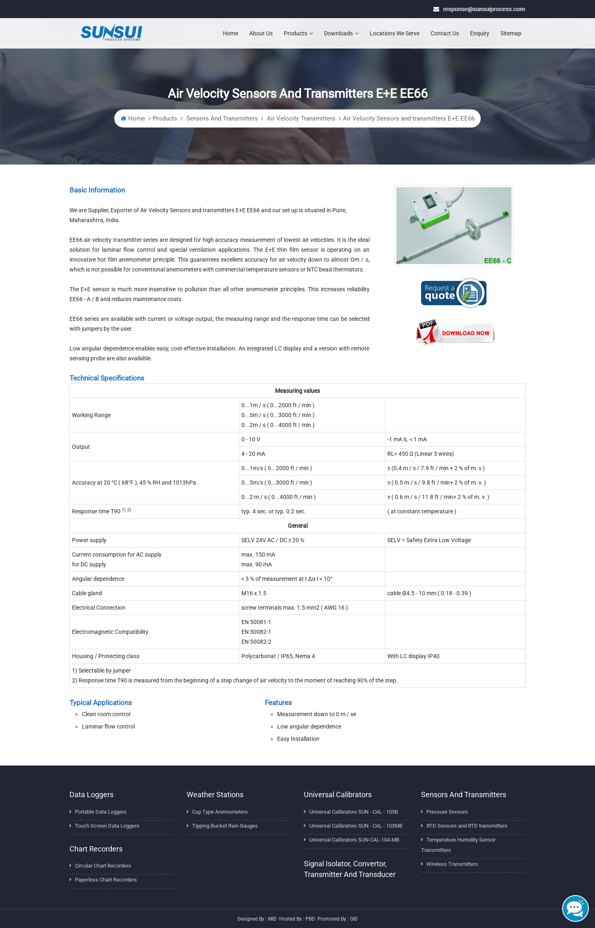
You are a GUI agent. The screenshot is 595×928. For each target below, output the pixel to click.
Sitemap (510, 33)
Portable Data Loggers (101, 812)
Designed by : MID (257, 919)
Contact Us (445, 33)
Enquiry (479, 33)
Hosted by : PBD (297, 919)
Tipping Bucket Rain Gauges (225, 826)
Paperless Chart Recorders (106, 880)
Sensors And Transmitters (221, 118)
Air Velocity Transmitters (300, 118)
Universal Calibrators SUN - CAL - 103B (353, 812)
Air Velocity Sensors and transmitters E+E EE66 (409, 118)
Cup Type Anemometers (220, 812)
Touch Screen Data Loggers (107, 826)
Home (230, 33)
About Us (261, 33)
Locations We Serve (394, 33)
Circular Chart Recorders (103, 866)
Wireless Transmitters (452, 864)
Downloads (341, 33)
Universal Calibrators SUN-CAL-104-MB (354, 840)
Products (298, 33)
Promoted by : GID (337, 919)
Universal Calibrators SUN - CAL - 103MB (356, 826)
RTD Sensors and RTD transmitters (466, 826)
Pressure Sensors (447, 812)
